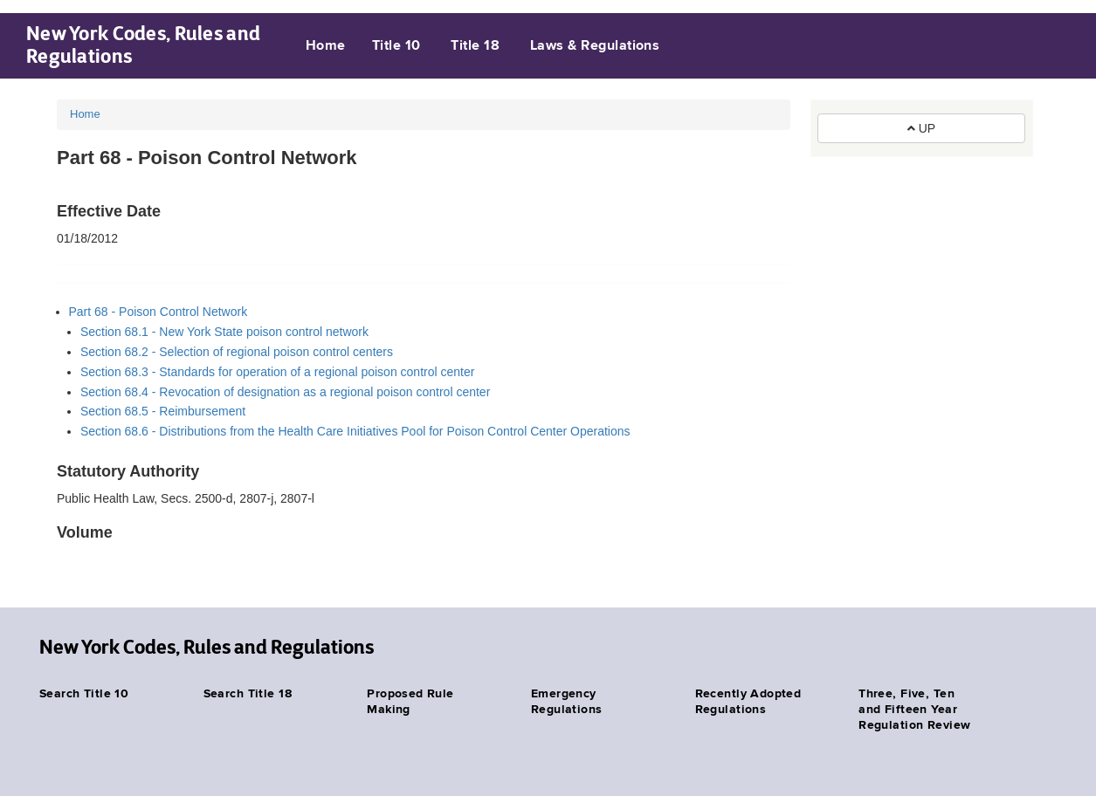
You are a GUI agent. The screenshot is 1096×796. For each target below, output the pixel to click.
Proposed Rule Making (410, 702)
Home (326, 46)
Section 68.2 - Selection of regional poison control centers (236, 352)
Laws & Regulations (595, 46)
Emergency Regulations (567, 702)
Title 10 (396, 46)
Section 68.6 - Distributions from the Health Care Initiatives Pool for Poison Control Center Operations (355, 431)
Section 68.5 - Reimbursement (162, 411)
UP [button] (921, 128)
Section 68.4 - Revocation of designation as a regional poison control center (285, 392)
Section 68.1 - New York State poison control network (224, 332)
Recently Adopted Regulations (748, 702)
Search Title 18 (247, 694)
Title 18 (475, 46)
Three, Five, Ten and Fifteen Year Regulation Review (914, 709)
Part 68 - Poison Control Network (158, 312)
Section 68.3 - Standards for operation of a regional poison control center (277, 372)
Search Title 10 (83, 694)
